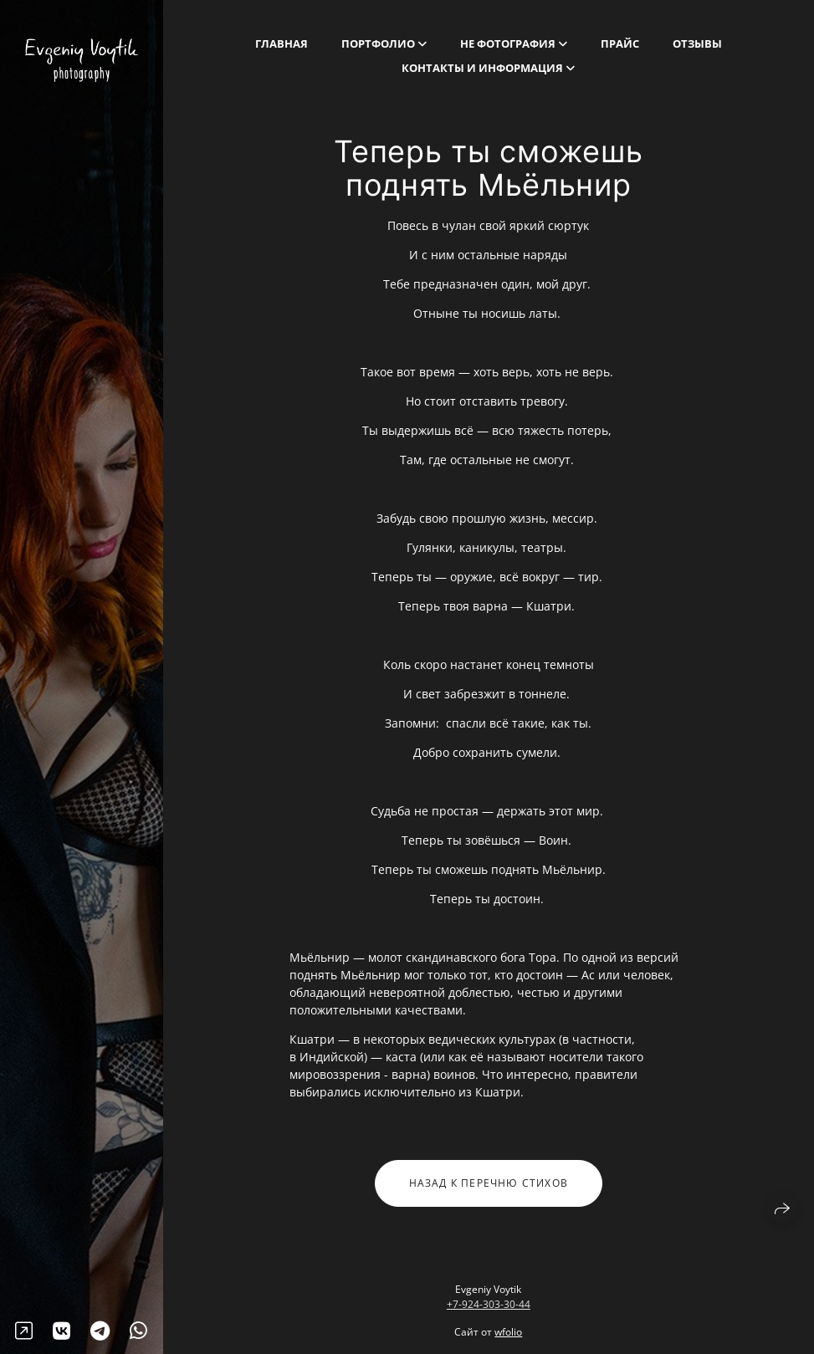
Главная (281, 43)
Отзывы (697, 43)
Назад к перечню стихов (488, 1189)
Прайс (620, 43)
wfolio (508, 1332)
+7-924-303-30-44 (488, 1304)
